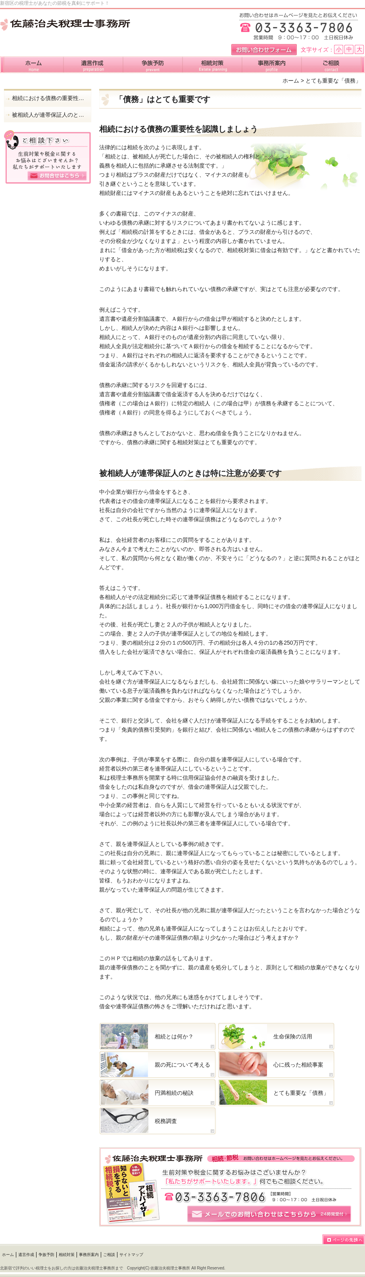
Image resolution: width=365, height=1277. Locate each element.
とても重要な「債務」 (301, 1093)
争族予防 (46, 1254)
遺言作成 (26, 1254)
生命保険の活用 (292, 1036)
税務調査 (166, 1121)
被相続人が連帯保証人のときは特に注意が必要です (49, 115)
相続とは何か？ (174, 1036)
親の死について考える (182, 1064)
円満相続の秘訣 (174, 1093)
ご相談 (109, 1254)
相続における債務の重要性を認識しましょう (49, 98)
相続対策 (67, 1254)
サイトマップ (131, 1254)
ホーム (290, 80)
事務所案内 (89, 1254)
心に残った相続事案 (298, 1064)
